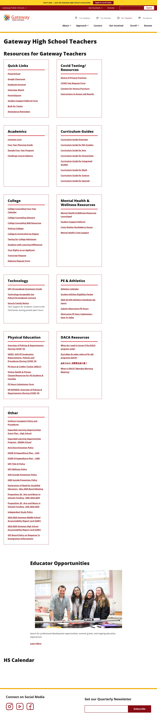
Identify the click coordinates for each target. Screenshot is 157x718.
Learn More (35, 643)
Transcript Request (17, 255)
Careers (98, 25)
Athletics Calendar (70, 289)
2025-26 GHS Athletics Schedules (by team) (78, 301)
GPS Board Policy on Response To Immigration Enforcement (24, 537)
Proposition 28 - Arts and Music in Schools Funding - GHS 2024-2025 (24, 505)
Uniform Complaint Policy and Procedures (22, 423)
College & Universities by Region (23, 234)
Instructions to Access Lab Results (77, 94)
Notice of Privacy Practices (73, 77)
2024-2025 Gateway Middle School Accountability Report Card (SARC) (24, 519)
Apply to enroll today (103, 2)
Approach (81, 25)
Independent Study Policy (20, 512)
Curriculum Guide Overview (74, 139)
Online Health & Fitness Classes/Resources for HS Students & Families (25, 375)
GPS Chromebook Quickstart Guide (25, 289)
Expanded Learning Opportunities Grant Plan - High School (24, 432)
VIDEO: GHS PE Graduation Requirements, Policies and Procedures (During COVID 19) (22, 358)
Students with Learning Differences (25, 244)
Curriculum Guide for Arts (73, 150)
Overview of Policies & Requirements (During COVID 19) (26, 347)
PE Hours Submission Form (21, 384)
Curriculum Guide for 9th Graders (77, 145)
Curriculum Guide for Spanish (75, 181)
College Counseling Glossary (21, 217)
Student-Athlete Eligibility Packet (77, 294)
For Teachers (126, 18)
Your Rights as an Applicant (21, 250)
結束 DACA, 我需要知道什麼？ (74, 363)
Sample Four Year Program (21, 150)
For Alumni (147, 18)
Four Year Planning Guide (20, 145)
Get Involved (94, 8)
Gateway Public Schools (13, 8)
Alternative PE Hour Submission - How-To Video (77, 316)
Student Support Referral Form (23, 100)
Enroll (133, 25)
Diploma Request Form (19, 261)
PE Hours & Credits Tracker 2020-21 (24, 366)
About (65, 25)
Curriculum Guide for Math (74, 170)
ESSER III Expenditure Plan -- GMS (24, 458)
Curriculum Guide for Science (75, 175)
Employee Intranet (17, 84)
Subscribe (139, 709)
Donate (110, 8)
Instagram (9, 705)
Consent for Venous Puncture (75, 88)
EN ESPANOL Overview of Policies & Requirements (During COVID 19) (25, 391)
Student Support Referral (73, 222)
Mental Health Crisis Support (75, 232)
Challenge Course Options (20, 155)
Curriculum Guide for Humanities (77, 155)
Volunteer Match (16, 90)
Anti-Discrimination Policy (20, 447)
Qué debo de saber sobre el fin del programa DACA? (77, 356)
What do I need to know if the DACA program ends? (78, 347)
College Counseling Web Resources (24, 223)
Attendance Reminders (19, 111)
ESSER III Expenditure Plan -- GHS (23, 453)
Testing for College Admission (22, 239)
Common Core (15, 139)
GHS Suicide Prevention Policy (22, 474)
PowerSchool (14, 73)
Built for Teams (15, 106)
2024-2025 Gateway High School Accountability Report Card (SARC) (24, 528)
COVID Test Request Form (73, 83)
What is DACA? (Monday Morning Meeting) (77, 370)
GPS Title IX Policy (16, 464)
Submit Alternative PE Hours (75, 308)
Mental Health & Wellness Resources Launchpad (78, 215)
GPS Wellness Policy (17, 469)
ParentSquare (14, 95)
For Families (106, 18)
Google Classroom (16, 79)
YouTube (20, 705)
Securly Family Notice (18, 303)
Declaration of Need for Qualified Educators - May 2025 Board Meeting (25, 487)
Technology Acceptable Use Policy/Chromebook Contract (22, 296)
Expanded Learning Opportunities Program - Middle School (24, 440)
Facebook (30, 705)
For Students (84, 18)
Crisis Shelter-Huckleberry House (77, 227)
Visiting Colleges (16, 228)
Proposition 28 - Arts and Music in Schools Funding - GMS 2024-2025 (24, 496)
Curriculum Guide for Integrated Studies (76, 163)
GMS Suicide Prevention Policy (22, 480)
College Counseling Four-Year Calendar (22, 210)
